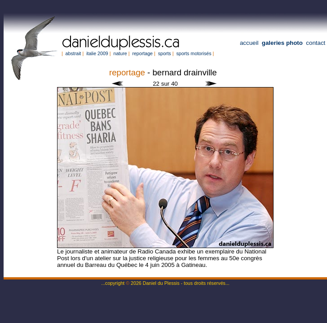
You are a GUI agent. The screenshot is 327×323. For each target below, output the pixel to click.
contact (315, 42)
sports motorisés (193, 53)
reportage (142, 53)
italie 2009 (97, 53)
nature (120, 53)
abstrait (73, 53)
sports (164, 53)
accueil (249, 42)
